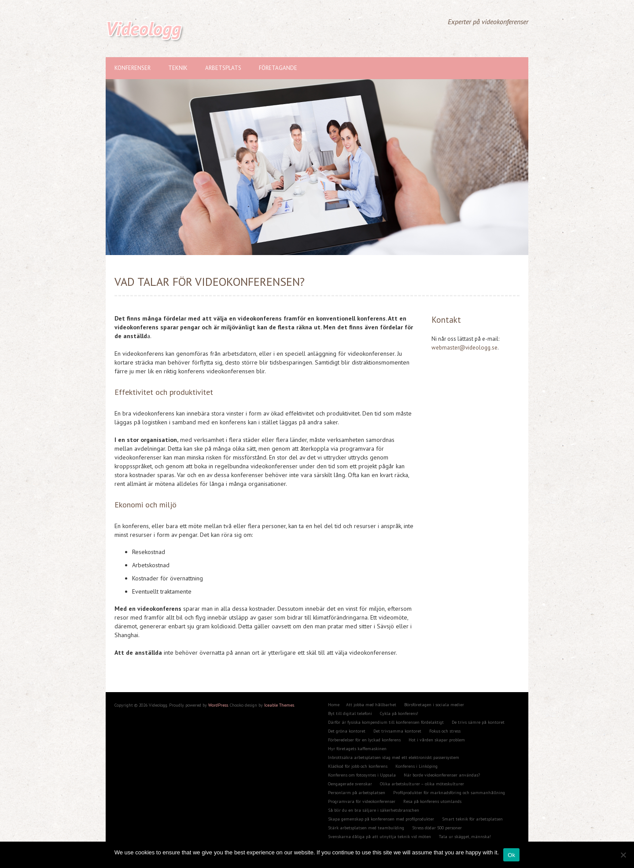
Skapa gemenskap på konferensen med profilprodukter (381, 819)
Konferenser (132, 68)
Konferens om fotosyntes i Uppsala (362, 775)
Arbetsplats (223, 68)
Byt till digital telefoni (350, 713)
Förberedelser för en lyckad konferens (364, 740)
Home (333, 705)
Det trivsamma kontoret (397, 731)
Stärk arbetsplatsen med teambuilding (366, 828)
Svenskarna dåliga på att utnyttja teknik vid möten (379, 836)
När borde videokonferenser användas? (442, 775)
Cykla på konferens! (399, 713)
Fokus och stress (445, 731)
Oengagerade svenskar (350, 784)
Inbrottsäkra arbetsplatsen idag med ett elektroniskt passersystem (393, 757)
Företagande (278, 68)
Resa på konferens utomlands (432, 801)
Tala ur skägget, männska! (465, 836)
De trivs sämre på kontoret (478, 722)
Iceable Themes (279, 705)
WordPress (218, 705)
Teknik (178, 68)
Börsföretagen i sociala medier (434, 705)
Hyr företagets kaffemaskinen (357, 748)
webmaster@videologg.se (464, 347)
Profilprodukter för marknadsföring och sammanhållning (449, 792)
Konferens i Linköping (416, 766)
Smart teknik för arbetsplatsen (472, 819)
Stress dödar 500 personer (437, 828)
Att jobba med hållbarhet (371, 705)
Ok (511, 855)
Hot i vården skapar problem (437, 740)
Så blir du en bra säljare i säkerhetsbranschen (373, 810)
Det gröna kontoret (346, 731)
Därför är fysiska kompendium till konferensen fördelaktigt (386, 722)
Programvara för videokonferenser (361, 801)
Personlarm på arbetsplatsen (356, 792)
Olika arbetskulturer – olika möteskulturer (422, 784)
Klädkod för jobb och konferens (357, 766)
